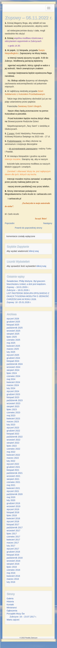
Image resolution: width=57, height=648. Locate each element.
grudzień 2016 (13, 552)
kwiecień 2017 (13, 539)
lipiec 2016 (12, 567)
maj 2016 (11, 573)
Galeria (10, 598)
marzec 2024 (13, 385)
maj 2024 (11, 379)
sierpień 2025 (13, 334)
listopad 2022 (13, 433)
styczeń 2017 (13, 548)
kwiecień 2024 (13, 382)
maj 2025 (11, 343)
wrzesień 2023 (13, 403)
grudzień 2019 (13, 503)
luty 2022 (11, 461)
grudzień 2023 (13, 394)
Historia (10, 601)
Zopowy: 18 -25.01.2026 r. (19, 302)
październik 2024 (15, 364)
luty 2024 (11, 388)
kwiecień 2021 (13, 488)
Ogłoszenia (12, 610)
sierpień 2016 (13, 564)
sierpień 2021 (13, 479)
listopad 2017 (13, 524)
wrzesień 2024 (13, 367)
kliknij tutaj (34, 251)
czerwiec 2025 (13, 340)
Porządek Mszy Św (16, 613)
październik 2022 (15, 436)
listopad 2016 (13, 555)
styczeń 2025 (13, 355)
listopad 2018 (13, 512)
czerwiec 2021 (13, 482)
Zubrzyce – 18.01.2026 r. (18, 290)
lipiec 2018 (12, 515)
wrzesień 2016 (13, 561)
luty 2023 (11, 424)
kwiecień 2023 (13, 418)
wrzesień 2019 (13, 506)
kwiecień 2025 (13, 346)
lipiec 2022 (12, 446)
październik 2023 (15, 400)
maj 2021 (11, 485)
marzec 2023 (13, 421)
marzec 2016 (13, 579)
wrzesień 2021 (13, 476)
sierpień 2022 (13, 443)
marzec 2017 (13, 542)
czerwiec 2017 (13, 536)
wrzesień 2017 (13, 530)
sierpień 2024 (13, 370)
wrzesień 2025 (13, 331)
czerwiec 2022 (13, 449)
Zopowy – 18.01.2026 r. (18, 287)
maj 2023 (11, 415)
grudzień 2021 (13, 467)
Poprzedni (9, 223)
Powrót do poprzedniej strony (28, 228)
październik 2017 (15, 527)
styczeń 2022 (13, 464)
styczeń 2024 (13, 391)
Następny (47, 223)
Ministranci (12, 607)
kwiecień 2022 (13, 455)
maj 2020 (11, 497)
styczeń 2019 (13, 509)
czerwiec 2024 (13, 376)
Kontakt (10, 604)
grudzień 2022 (13, 430)
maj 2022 (11, 452)
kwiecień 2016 (13, 576)
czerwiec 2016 (13, 570)
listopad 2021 (13, 470)
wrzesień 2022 (13, 440)
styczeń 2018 (13, 521)
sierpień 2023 (13, 406)
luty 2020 (11, 500)
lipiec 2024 (12, 373)
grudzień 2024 (13, 358)
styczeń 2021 (13, 491)
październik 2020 (15, 494)
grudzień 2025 (13, 321)
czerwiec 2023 (13, 412)
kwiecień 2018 (13, 518)
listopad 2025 (13, 324)
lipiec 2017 (12, 533)
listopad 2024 (13, 361)
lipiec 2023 (12, 409)
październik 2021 (15, 473)
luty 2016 (11, 582)
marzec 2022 (13, 458)
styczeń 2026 (13, 318)
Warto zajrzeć (13, 619)
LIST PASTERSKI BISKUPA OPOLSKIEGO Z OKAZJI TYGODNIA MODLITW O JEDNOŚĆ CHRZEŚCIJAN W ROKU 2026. (28, 296)
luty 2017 (11, 545)
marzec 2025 (13, 349)
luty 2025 (11, 352)
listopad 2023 (13, 397)
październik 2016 (15, 558)
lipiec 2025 (12, 337)
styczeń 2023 (13, 427)
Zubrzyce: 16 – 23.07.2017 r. (23, 616)
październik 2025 (15, 327)
